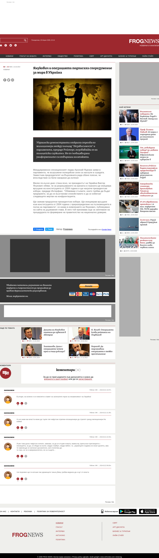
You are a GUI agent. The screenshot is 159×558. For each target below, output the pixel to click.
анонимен (9, 390)
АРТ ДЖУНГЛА (106, 56)
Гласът (59, 527)
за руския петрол (148, 190)
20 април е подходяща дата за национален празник (149, 134)
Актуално (60, 535)
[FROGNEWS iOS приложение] (148, 511)
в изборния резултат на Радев (148, 171)
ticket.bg (119, 557)
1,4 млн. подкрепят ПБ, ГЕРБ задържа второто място (149, 207)
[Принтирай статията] (12, 80)
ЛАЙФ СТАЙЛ (147, 56)
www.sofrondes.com (107, 557)
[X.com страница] (10, 45)
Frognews (68, 229)
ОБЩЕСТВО (63, 56)
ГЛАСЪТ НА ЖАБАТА (27, 56)
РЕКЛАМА (28, 511)
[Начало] (1, 45)
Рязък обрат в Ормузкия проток (148, 222)
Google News (106, 229)
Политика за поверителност (51, 511)
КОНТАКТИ (15, 511)
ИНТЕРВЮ (47, 56)
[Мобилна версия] (110, 511)
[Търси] (25, 40)
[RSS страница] (15, 45)
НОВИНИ (9, 56)
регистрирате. (85, 379)
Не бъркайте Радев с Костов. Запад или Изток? (149, 116)
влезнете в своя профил (56, 379)
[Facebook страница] (6, 45)
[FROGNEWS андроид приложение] (128, 511)
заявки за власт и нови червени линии (148, 243)
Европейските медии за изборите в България (149, 154)
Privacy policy (77, 557)
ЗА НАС (3, 511)
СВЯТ (91, 56)
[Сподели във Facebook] (4, 80)
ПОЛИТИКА (78, 56)
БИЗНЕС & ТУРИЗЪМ (127, 56)
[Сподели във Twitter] (8, 80)
